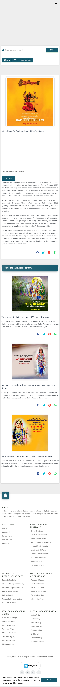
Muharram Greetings (38, 591)
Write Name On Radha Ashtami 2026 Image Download (25, 317)
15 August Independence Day (13, 584)
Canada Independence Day (12, 599)
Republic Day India (9, 580)
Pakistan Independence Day (12, 588)
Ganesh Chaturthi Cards (40, 554)
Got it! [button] (49, 680)
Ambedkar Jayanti (37, 642)
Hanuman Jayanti (37, 565)
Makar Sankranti (8, 644)
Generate (8, 178)
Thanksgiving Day (8, 637)
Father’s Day (35, 619)
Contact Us (6, 532)
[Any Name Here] (30, 171)
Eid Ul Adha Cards (37, 588)
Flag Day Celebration (9, 603)
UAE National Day (8, 595)
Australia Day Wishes (10, 591)
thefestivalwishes (19, 239)
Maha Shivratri (36, 561)
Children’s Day (36, 634)
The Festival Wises (46, 657)
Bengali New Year (8, 625)
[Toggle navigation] (55, 2)
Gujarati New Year (8, 622)
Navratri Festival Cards (39, 546)
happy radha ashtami (22, 60)
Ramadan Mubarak (38, 580)
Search (52, 50)
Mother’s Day (36, 615)
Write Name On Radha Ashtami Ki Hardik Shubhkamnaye (26, 456)
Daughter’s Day (36, 630)
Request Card (7, 540)
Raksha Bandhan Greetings (41, 542)
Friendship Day (36, 626)
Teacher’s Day (36, 623)
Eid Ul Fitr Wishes (37, 584)
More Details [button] (18, 683)
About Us (5, 544)
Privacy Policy (7, 536)
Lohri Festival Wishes (39, 550)
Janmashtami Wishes (39, 539)
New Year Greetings (9, 618)
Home (7, 60)
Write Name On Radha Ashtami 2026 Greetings (23, 131)
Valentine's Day (36, 638)
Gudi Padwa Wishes (38, 558)
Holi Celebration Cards (39, 535)
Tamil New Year (8, 629)
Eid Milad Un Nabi (37, 595)
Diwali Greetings (37, 531)
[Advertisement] (30, 21)
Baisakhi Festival (8, 640)
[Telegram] (30, 665)
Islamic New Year (37, 599)
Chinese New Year (9, 633)
